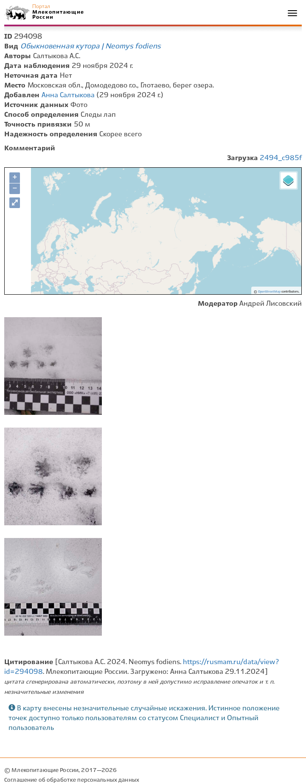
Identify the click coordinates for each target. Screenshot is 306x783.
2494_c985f (281, 158)
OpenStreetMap (269, 291)
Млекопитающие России (57, 15)
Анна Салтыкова (68, 95)
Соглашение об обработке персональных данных (71, 780)
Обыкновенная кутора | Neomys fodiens (90, 46)
